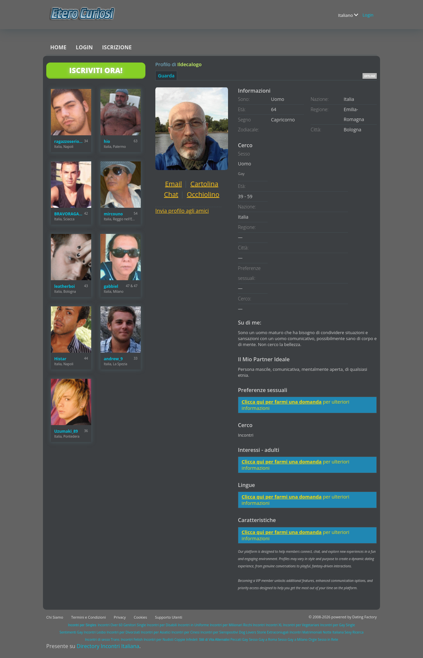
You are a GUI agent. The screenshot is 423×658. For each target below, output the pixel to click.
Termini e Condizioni (88, 617)
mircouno (113, 214)
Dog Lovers (247, 632)
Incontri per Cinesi (186, 632)
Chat (171, 194)
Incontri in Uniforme (193, 625)
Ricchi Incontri (254, 625)
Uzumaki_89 (66, 431)
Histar (60, 359)
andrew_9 (113, 359)
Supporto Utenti (168, 617)
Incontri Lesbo (95, 632)
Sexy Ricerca (354, 632)
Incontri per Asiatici (156, 632)
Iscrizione (117, 47)
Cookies (140, 617)
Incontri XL (274, 625)
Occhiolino (203, 194)
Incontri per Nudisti (158, 639)
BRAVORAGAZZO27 (69, 214)
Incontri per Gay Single (337, 625)
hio (107, 141)
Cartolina (204, 183)
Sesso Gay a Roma (263, 639)
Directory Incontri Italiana (108, 646)
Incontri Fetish (132, 639)
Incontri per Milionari (226, 625)
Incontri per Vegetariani (301, 625)
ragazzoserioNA (69, 141)
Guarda (166, 75)
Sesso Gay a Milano (293, 639)
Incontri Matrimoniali (305, 632)
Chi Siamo (54, 617)
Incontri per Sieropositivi (219, 632)
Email (173, 183)
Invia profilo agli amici (182, 210)
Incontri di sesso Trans (102, 639)
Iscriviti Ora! (95, 70)
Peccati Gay (239, 639)
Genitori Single (135, 625)
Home (58, 47)
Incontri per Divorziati (123, 632)
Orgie (312, 639)
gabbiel (111, 286)
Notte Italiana (334, 632)
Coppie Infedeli (186, 639)
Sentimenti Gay (71, 632)
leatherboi (64, 286)
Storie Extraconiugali (273, 632)
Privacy (120, 617)
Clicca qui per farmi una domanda (282, 402)
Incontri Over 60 (110, 625)
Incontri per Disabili (162, 625)
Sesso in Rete (328, 639)
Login (368, 15)
